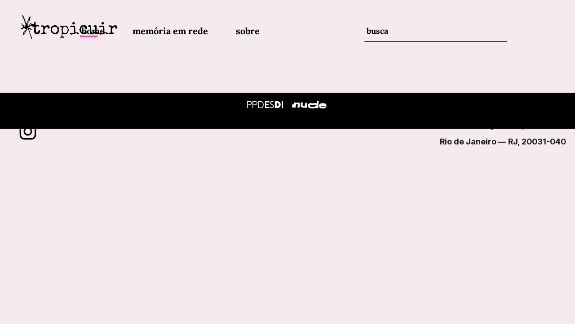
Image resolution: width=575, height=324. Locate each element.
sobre (248, 30)
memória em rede (170, 30)
